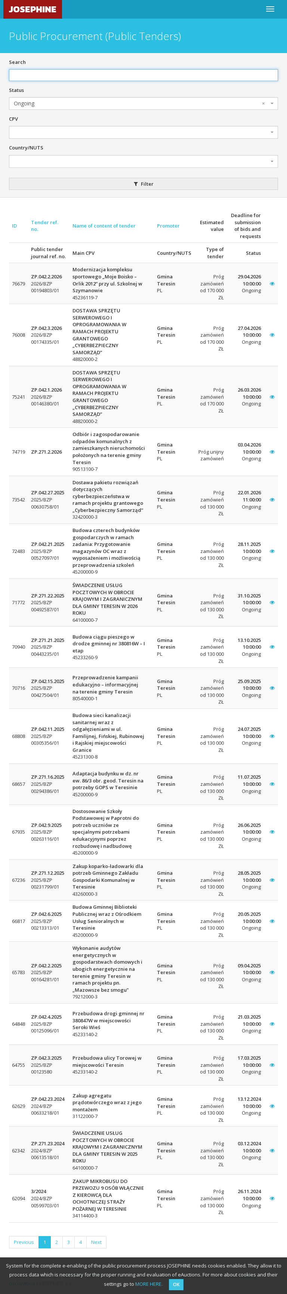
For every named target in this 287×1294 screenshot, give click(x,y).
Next (96, 1242)
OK (176, 1284)
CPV (13, 118)
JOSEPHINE (32, 9)
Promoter (168, 225)
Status (16, 90)
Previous (24, 1242)
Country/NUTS (26, 147)
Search (17, 62)
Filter (144, 183)
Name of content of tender (104, 225)
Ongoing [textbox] (139, 103)
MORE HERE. (149, 1284)
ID (14, 225)
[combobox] (143, 103)
